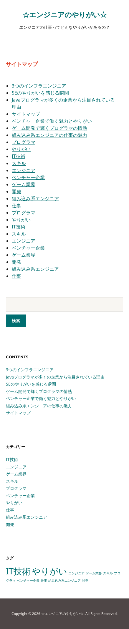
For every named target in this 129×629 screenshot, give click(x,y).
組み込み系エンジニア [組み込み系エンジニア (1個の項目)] (64, 580)
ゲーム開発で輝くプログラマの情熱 (49, 128)
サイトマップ (26, 114)
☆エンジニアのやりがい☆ (64, 14)
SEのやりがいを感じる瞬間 (40, 93)
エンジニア (23, 170)
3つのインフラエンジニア (39, 86)
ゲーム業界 (23, 184)
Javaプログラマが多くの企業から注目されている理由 (55, 377)
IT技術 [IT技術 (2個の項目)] (18, 571)
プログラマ (23, 142)
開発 (16, 191)
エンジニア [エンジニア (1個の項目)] (76, 573)
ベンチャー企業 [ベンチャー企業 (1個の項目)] (28, 580)
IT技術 (18, 156)
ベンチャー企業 (28, 177)
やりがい (21, 149)
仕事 (16, 205)
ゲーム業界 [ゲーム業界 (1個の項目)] (94, 573)
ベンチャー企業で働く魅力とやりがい (52, 121)
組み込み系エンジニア (35, 198)
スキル (19, 163)
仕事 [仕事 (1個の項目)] (44, 580)
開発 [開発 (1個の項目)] (85, 580)
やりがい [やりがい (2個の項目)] (49, 571)
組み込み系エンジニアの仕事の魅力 (49, 135)
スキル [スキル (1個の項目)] (108, 573)
